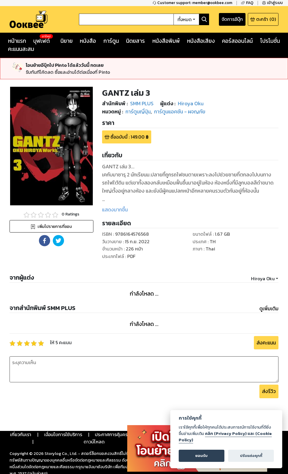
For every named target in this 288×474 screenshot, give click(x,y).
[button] (44, 240)
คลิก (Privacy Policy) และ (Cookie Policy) (225, 436)
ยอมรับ (201, 455)
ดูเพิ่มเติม (268, 308)
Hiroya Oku (263, 278)
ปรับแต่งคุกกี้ (251, 455)
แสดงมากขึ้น (115, 209)
